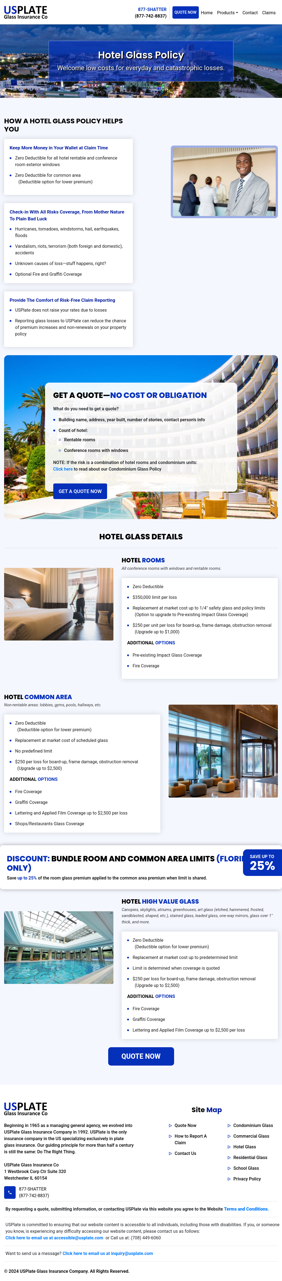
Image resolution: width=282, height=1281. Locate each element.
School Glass (246, 1168)
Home (207, 12)
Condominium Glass (253, 1125)
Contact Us (185, 1153)
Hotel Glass (244, 1146)
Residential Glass (250, 1157)
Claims (269, 12)
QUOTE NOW (186, 12)
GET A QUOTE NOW (80, 491)
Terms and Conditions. (246, 1209)
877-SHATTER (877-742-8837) (33, 1192)
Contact (250, 12)
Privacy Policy (247, 1179)
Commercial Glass (251, 1136)
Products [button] (226, 12)
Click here (63, 469)
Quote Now (185, 1125)
